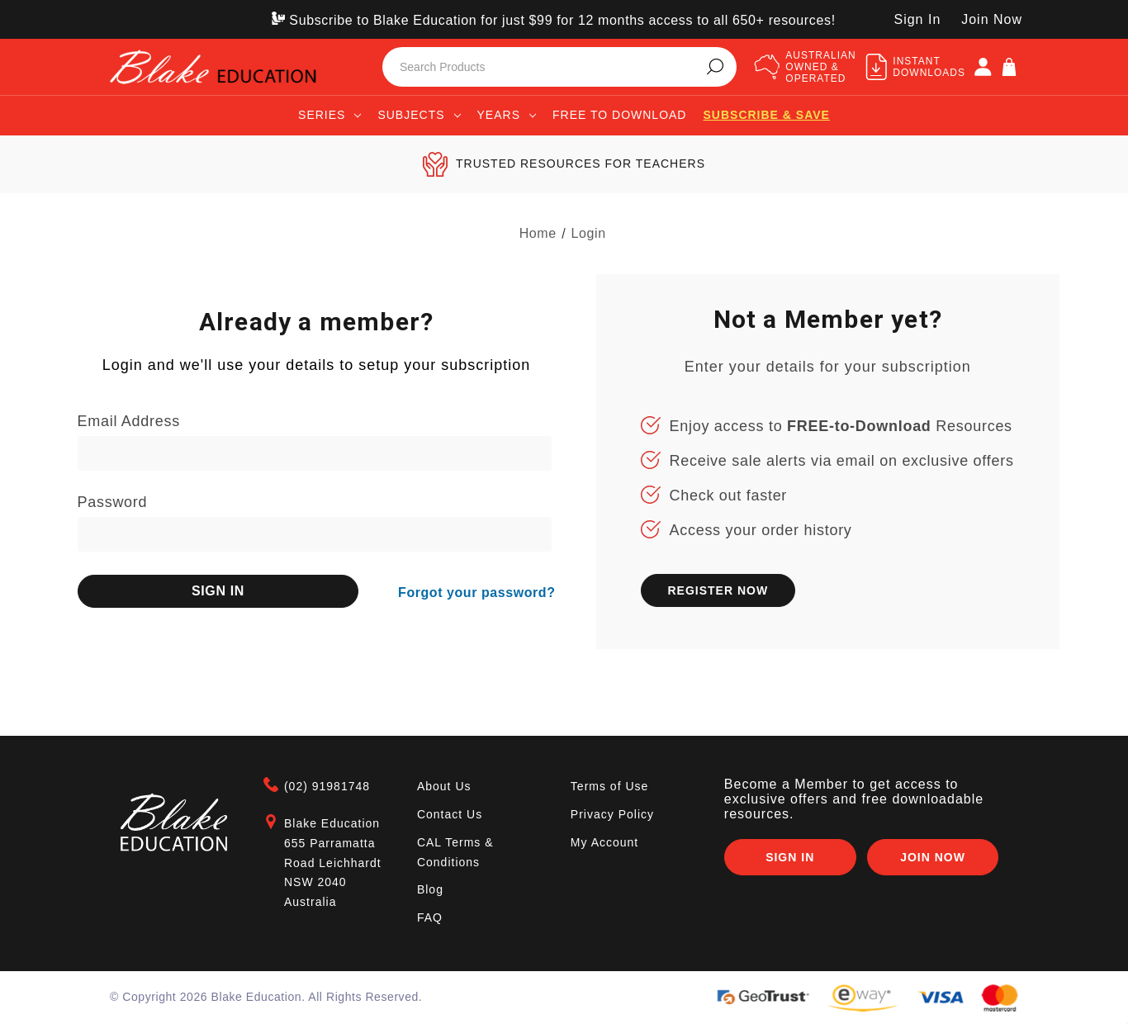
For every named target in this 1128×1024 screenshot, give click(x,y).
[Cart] (1009, 67)
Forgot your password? (476, 590)
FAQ (430, 917)
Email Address (129, 421)
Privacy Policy (612, 814)
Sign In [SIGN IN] (917, 19)
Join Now (991, 19)
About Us (444, 786)
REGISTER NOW (717, 590)
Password (113, 502)
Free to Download (619, 114)
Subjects (418, 114)
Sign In (788, 858)
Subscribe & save (766, 114)
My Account (604, 842)
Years (506, 114)
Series (329, 114)
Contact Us (449, 814)
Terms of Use (609, 786)
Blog (430, 889)
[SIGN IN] (983, 67)
